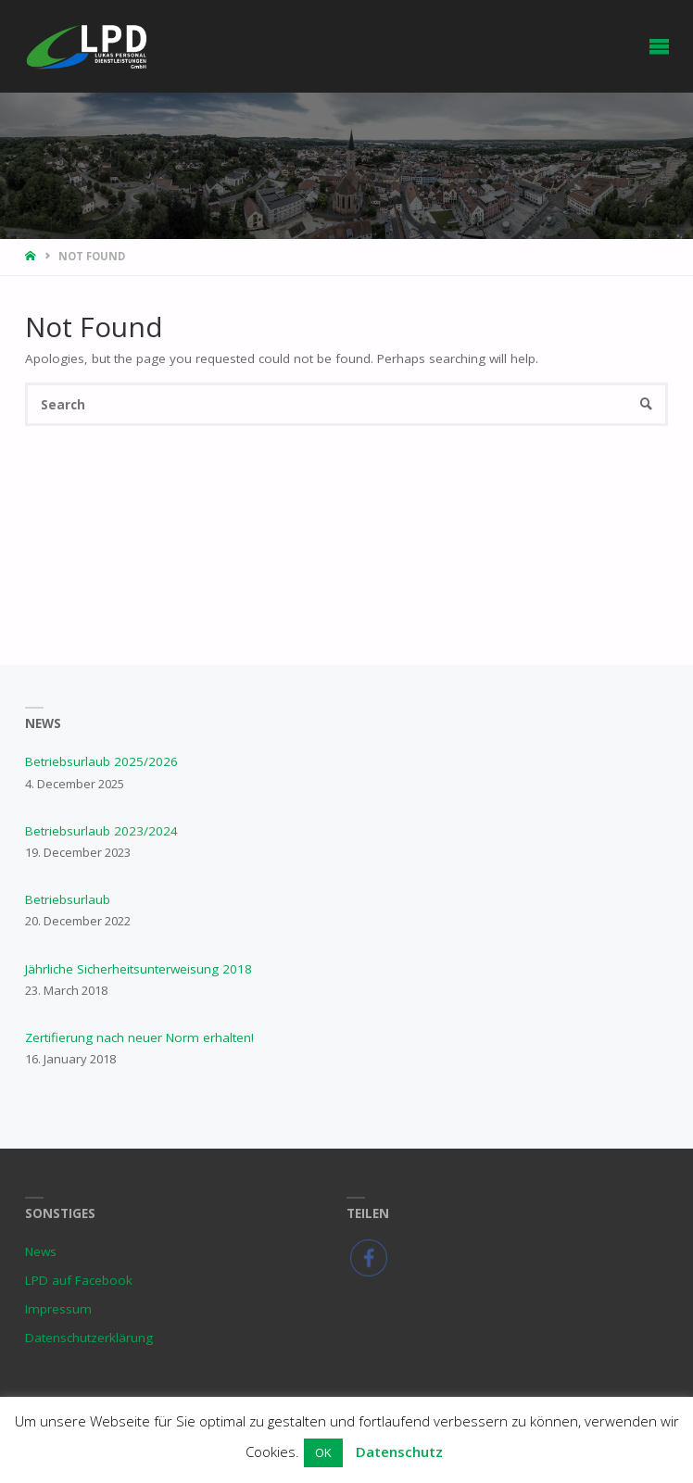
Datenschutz (399, 1451)
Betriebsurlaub (67, 899)
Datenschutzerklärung (89, 1337)
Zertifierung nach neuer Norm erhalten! (139, 1037)
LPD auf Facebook (78, 1280)
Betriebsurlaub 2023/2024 (101, 831)
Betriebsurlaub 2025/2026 (101, 761)
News (41, 1251)
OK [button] (323, 1452)
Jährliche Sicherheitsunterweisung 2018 (138, 969)
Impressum (58, 1309)
